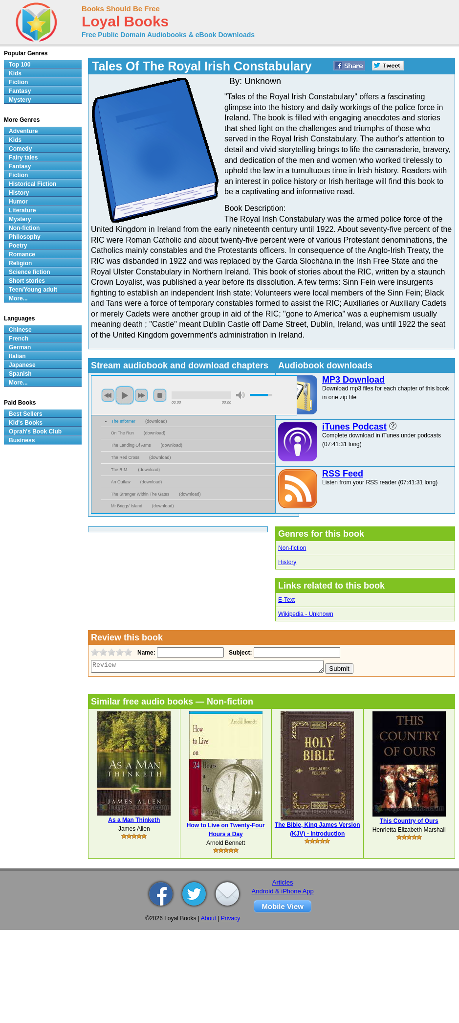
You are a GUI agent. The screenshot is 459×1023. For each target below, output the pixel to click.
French (18, 338)
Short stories (27, 280)
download (156, 421)
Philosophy (25, 236)
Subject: (239, 652)
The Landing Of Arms (131, 445)
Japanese (22, 365)
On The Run (122, 433)
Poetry (18, 245)
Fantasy (20, 91)
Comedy (20, 148)
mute (240, 395)
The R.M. (119, 469)
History (287, 562)
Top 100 (19, 64)
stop (160, 395)
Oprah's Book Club (35, 431)
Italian (17, 356)
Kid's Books (26, 422)
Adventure (23, 131)
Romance (22, 254)
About (208, 918)
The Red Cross (125, 457)
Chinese (20, 329)
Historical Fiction (32, 184)
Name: (145, 652)
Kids (15, 73)
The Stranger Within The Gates (140, 494)
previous (108, 395)
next (141, 395)
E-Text (286, 599)
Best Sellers (26, 413)
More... (18, 298)
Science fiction (29, 272)
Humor (18, 201)
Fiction (18, 82)
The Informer (123, 421)
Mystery (20, 99)
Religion (20, 263)
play (124, 395)
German (20, 347)
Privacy (230, 918)
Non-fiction (292, 548)
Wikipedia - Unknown (305, 614)
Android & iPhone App (283, 891)
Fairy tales (23, 157)
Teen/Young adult (33, 289)
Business (22, 440)
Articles (282, 882)
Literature (22, 210)
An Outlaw (121, 481)
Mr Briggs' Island (126, 505)
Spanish (20, 373)
